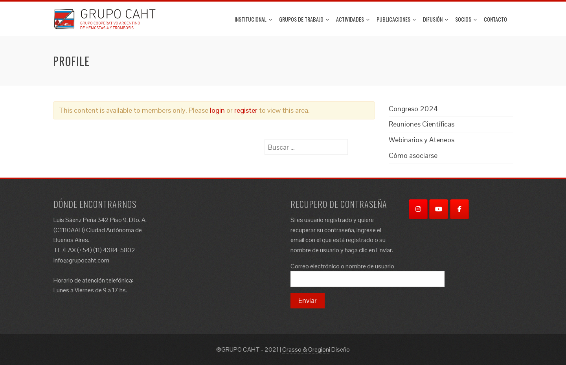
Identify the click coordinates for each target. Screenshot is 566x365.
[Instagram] (418, 209)
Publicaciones (396, 19)
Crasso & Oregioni (306, 349)
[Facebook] (459, 209)
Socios (466, 19)
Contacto (495, 19)
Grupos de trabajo (304, 19)
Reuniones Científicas (421, 123)
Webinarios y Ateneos (421, 139)
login (217, 110)
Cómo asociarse (413, 155)
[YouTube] (438, 209)
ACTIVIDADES (352, 19)
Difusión (435, 19)
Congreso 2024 (413, 108)
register (245, 110)
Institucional (253, 19)
